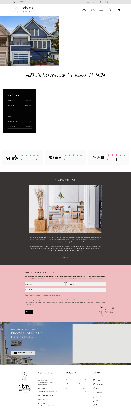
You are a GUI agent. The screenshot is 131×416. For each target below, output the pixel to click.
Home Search (81, 380)
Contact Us (91, 2)
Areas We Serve (71, 395)
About (84, 10)
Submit (28, 312)
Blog (67, 389)
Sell (101, 10)
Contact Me (65, 257)
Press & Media (81, 392)
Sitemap (80, 395)
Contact (68, 392)
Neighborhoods (82, 383)
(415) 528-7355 (43, 388)
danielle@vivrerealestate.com (47, 391)
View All (34, 160)
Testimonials (81, 389)
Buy (93, 10)
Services (80, 386)
